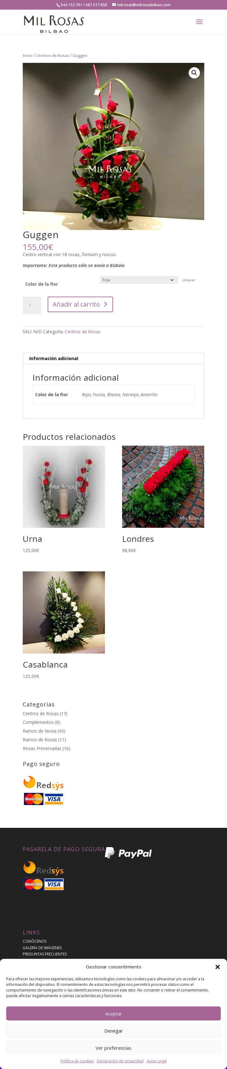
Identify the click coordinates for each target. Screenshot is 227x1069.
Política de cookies (77, 1061)
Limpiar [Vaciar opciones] (188, 280)
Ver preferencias (113, 1048)
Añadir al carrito (76, 304)
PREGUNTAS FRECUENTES (45, 954)
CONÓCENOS (34, 941)
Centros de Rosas (52, 55)
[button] (218, 967)
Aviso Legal (157, 1061)
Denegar (113, 1031)
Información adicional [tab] (53, 358)
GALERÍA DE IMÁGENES (42, 947)
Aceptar (113, 1013)
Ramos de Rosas (40, 740)
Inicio (27, 55)
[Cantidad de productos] (32, 305)
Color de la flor (41, 284)
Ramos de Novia (39, 731)
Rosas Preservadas (42, 748)
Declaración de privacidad (120, 1061)
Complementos (38, 722)
